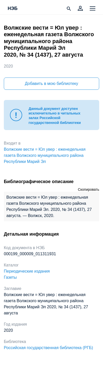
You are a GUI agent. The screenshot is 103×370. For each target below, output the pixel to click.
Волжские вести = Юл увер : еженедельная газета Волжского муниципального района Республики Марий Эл (44, 155)
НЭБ (13, 8)
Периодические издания (27, 271)
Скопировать (88, 189)
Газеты (10, 277)
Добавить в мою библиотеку (51, 83)
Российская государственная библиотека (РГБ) (48, 348)
